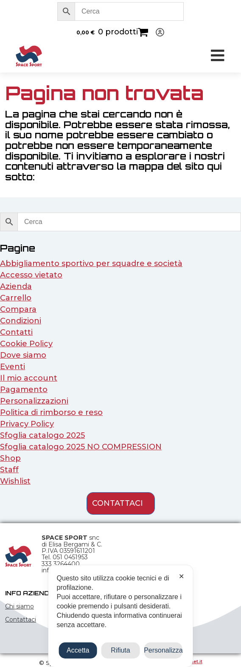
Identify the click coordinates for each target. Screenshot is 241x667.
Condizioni (20, 320)
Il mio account (28, 378)
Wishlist (15, 481)
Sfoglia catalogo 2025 (42, 435)
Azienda (16, 286)
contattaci (117, 503)
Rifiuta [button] (120, 650)
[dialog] (120, 616)
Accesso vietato (31, 275)
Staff (9, 469)
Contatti (16, 332)
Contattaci (20, 619)
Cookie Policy (26, 343)
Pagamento (24, 389)
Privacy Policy (27, 424)
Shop (10, 458)
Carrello (15, 298)
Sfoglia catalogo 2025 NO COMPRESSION (81, 446)
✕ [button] (181, 576)
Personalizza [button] (163, 650)
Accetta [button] (78, 650)
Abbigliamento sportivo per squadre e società (91, 263)
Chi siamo (19, 606)
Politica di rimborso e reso (51, 412)
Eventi (12, 366)
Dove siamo (23, 355)
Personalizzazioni (34, 401)
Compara (18, 309)
